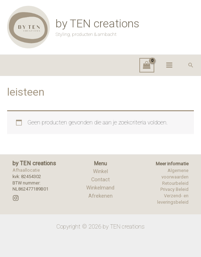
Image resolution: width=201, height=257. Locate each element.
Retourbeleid (175, 183)
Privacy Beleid (174, 189)
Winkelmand (100, 187)
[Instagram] (15, 198)
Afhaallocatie (26, 170)
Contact (100, 179)
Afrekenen (100, 196)
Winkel (100, 171)
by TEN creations (97, 23)
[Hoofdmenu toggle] (169, 65)
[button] (190, 65)
